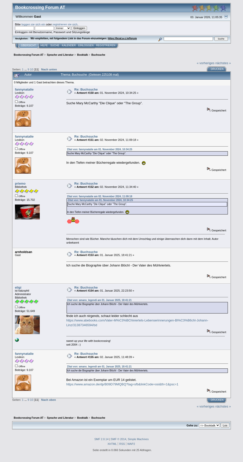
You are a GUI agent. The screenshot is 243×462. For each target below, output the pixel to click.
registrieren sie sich (65, 24)
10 (31, 69)
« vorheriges (205, 63)
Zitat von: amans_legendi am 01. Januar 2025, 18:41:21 (99, 300)
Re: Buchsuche (86, 89)
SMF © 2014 (118, 439)
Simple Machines (138, 439)
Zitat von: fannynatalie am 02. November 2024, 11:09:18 (99, 196)
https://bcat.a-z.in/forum (122, 38)
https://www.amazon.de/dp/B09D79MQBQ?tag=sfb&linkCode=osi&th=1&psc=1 (122, 384)
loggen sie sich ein (33, 24)
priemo (20, 183)
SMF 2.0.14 (101, 439)
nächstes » (223, 63)
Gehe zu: (192, 425)
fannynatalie (24, 89)
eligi (18, 287)
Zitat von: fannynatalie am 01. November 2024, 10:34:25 (99, 149)
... (26, 69)
